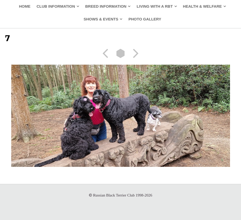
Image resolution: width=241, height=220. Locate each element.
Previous (107, 53)
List (120, 53)
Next (134, 53)
